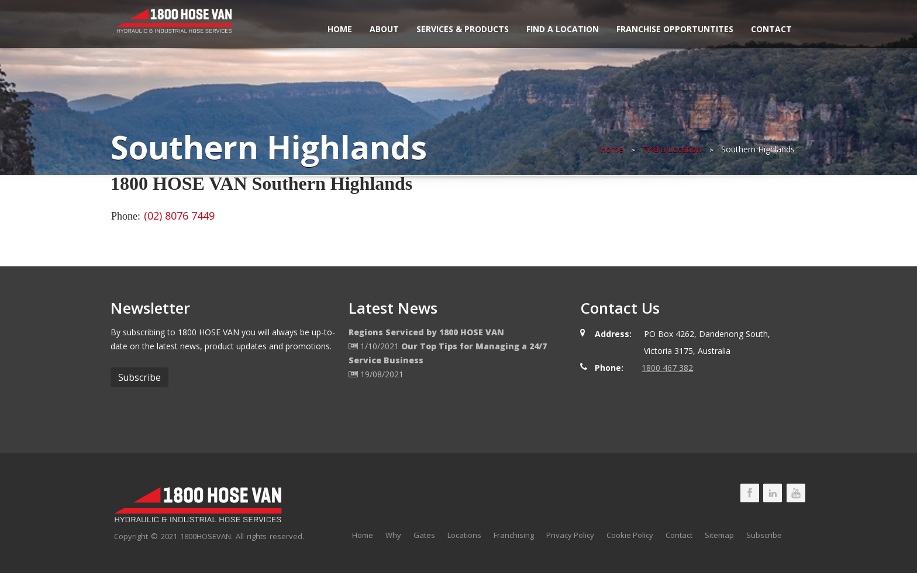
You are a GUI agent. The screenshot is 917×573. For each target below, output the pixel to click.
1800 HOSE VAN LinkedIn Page (772, 493)
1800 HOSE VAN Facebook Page (749, 493)
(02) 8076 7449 (179, 216)
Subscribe (764, 535)
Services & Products (462, 28)
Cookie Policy (629, 535)
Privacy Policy (570, 535)
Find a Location (562, 28)
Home (340, 28)
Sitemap (719, 535)
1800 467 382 (667, 367)
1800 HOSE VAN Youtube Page (796, 493)
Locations (464, 535)
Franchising (514, 535)
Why (393, 535)
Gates (424, 535)
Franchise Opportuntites (674, 28)
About (384, 28)
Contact (771, 28)
